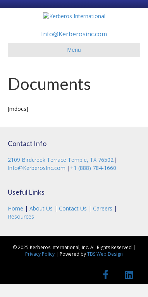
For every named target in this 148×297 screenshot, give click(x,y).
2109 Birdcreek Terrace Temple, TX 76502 (61, 173)
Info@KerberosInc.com (37, 181)
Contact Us (72, 222)
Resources (21, 229)
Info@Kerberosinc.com (74, 47)
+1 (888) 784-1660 (93, 181)
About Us (41, 222)
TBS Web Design (105, 267)
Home (16, 222)
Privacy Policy (40, 267)
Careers (102, 222)
